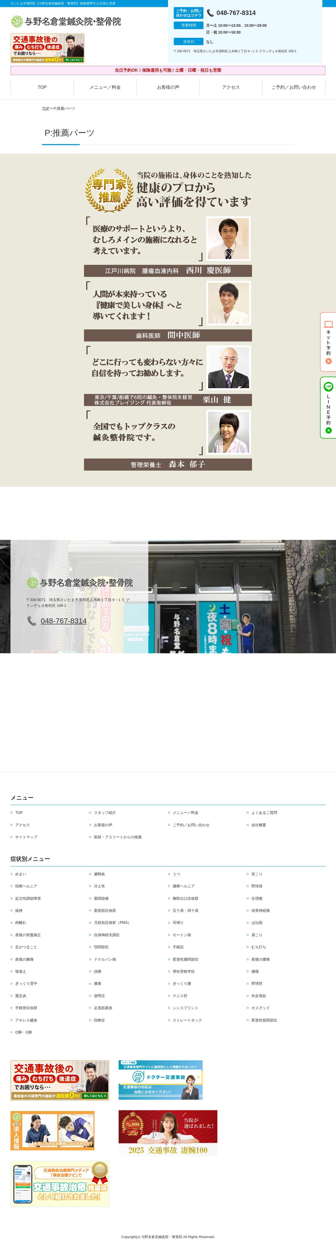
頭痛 (97, 971)
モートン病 (182, 935)
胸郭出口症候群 (185, 898)
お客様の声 (168, 87)
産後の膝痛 (24, 959)
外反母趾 (258, 996)
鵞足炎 (20, 996)
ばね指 (256, 922)
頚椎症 (99, 1020)
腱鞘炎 (99, 874)
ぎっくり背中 (26, 983)
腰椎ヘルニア (184, 886)
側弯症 (99, 996)
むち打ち (258, 947)
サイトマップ (26, 837)
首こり (256, 874)
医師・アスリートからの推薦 (118, 837)
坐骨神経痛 (260, 910)
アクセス (231, 87)
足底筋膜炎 (103, 1008)
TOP (42, 87)
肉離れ (20, 922)
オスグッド (260, 1008)
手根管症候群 (26, 1008)
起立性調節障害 (28, 898)
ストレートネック (187, 1020)
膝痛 (97, 983)
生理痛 (256, 898)
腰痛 (255, 971)
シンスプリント (185, 1008)
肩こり (256, 935)
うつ (176, 874)
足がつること (26, 947)
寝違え (20, 971)
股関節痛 (101, 898)
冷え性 (99, 886)
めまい (20, 874)
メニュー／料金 (105, 87)
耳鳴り (178, 922)
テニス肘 (180, 996)
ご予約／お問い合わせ (293, 87)
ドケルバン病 (105, 959)
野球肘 (256, 983)
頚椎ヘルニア (26, 886)
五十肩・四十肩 (185, 910)
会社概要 (258, 825)
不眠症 (178, 947)
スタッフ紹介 (105, 812)
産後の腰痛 (260, 959)
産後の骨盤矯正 (28, 935)
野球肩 (256, 886)
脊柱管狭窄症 (184, 971)
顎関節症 (101, 947)
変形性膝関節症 (185, 959)
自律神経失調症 (107, 935)
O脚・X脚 (23, 1032)
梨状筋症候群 (105, 910)
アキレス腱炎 (26, 1020)
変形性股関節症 (264, 1020)
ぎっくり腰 (182, 983)
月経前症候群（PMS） (112, 922)
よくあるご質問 (264, 812)
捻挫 (19, 910)
